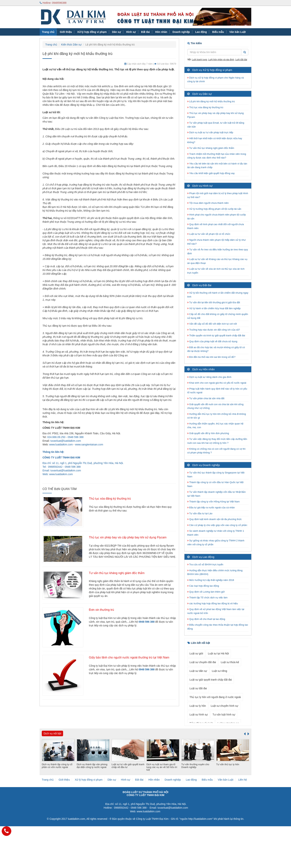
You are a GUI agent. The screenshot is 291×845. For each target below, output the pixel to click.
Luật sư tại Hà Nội (218, 653)
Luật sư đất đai (198, 688)
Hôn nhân (161, 31)
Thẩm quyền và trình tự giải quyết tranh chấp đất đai (216, 335)
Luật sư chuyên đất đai (202, 662)
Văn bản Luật (237, 31)
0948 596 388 (76, 437)
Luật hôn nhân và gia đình (221, 59)
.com (70, 474)
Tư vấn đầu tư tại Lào (199, 513)
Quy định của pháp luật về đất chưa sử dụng (212, 341)
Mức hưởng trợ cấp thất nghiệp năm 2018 (210, 580)
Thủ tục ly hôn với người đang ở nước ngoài (215, 697)
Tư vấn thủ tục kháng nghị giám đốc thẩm (117, 573)
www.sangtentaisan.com (89, 444)
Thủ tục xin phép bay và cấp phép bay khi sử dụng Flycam (127, 537)
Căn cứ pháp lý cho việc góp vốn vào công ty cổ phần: (217, 525)
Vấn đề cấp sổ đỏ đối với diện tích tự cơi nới (212, 323)
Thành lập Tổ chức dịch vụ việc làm (207, 597)
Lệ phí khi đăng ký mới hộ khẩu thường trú (211, 101)
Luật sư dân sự (198, 670)
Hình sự (131, 31)
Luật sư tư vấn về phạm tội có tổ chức (208, 234)
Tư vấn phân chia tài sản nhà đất (205, 398)
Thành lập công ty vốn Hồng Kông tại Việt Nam (213, 501)
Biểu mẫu (218, 31)
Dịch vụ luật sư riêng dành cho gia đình (209, 377)
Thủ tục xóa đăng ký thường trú (110, 498)
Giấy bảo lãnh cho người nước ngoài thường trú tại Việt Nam (129, 657)
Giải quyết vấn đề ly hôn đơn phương (208, 433)
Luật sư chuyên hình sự (224, 705)
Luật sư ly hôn (197, 705)
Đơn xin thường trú (101, 609)
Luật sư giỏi (196, 653)
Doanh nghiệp (181, 31)
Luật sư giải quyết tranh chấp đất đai (210, 679)
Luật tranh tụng (199, 59)
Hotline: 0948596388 (53, 2)
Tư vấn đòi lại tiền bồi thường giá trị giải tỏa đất (213, 302)
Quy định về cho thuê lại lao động (206, 619)
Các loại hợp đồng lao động (203, 585)
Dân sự (116, 31)
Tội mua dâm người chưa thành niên (208, 203)
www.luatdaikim (58, 474)
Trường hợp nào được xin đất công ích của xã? (213, 329)
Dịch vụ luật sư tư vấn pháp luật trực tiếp (210, 132)
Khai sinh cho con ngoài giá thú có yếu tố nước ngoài (216, 382)
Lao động (201, 31)
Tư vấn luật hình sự (223, 714)
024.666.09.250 (56, 437)
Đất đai (145, 31)
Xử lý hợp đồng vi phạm (92, 31)
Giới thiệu (66, 31)
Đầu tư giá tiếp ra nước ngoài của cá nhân (211, 507)
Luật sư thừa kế (230, 662)
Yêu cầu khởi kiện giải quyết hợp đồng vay (211, 173)
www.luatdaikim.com (61, 444)
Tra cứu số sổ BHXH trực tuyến (205, 564)
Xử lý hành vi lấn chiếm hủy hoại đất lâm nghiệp (214, 308)
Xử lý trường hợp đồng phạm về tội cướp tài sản (214, 208)
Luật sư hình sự (198, 714)
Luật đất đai (241, 59)
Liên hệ (242, 779)
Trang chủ (48, 31)
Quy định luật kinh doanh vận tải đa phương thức (214, 519)
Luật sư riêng (219, 670)
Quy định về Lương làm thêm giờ (206, 591)
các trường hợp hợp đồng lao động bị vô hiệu (212, 603)
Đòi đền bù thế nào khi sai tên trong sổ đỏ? (211, 357)
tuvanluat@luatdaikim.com (65, 440)
